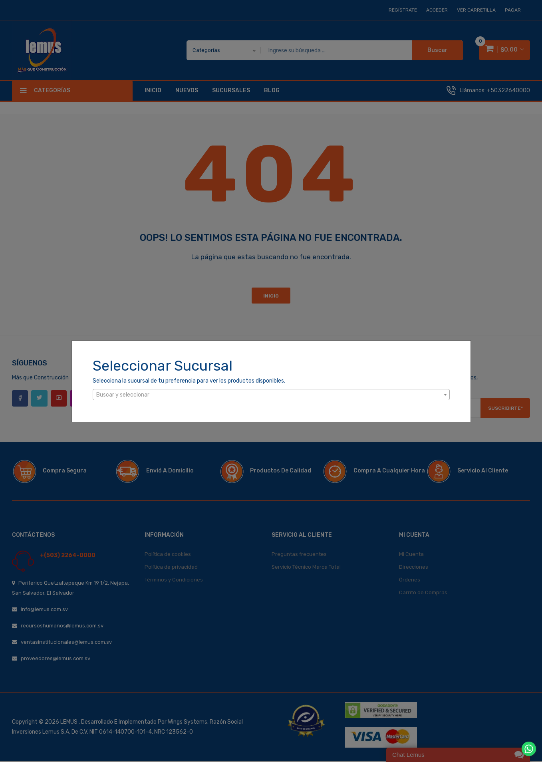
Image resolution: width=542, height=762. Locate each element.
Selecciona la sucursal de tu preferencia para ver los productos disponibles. (189, 380)
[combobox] (271, 394)
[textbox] (271, 395)
